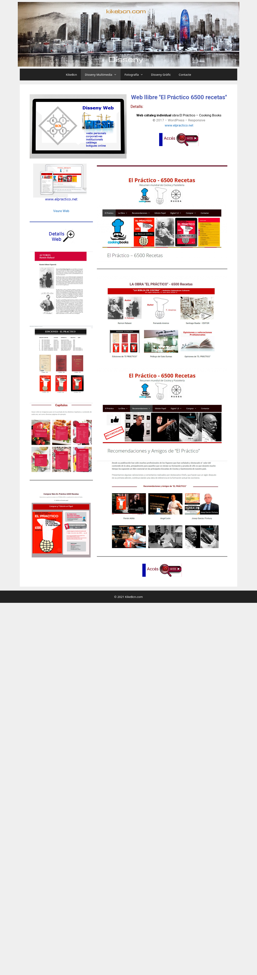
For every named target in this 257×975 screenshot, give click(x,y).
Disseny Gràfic (161, 74)
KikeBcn (71, 74)
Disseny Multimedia (103, 74)
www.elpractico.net (179, 125)
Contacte (185, 74)
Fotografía (136, 74)
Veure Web (61, 211)
